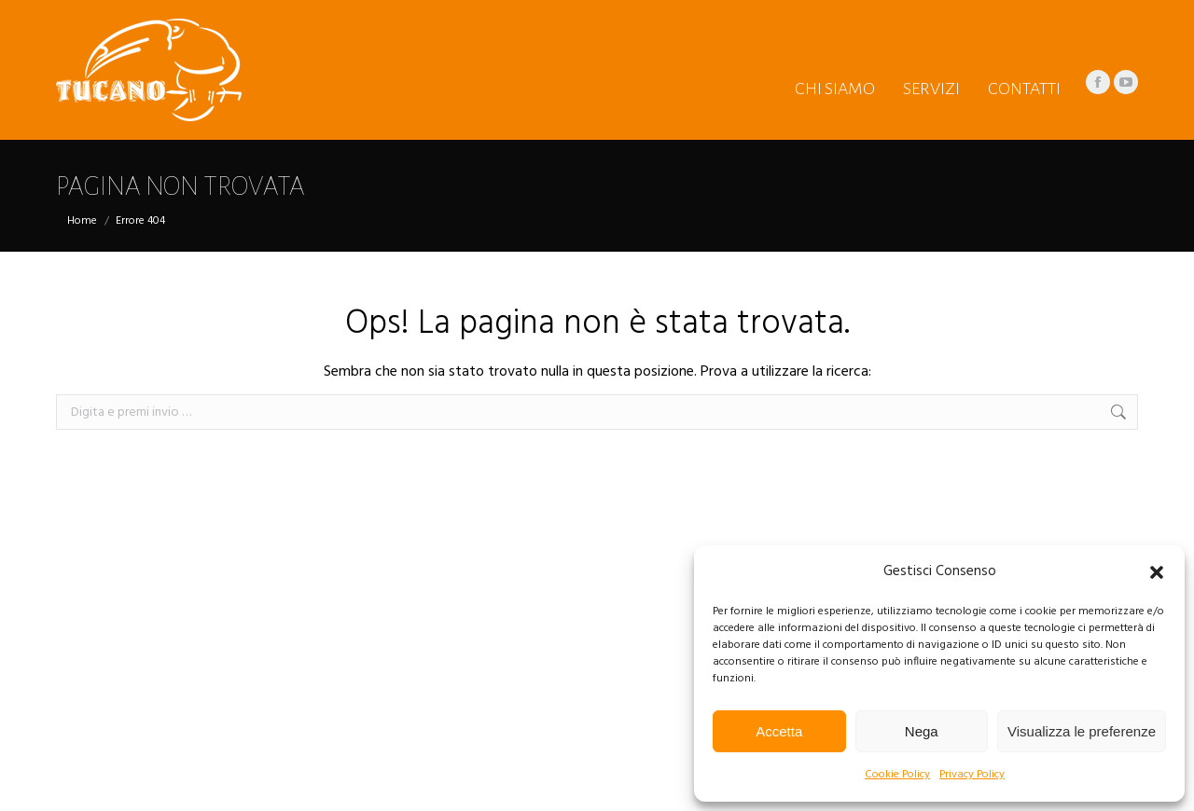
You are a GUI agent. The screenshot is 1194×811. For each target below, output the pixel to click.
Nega (921, 731)
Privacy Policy (972, 774)
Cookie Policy (897, 774)
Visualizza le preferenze (1081, 731)
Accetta (779, 731)
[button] (1156, 572)
